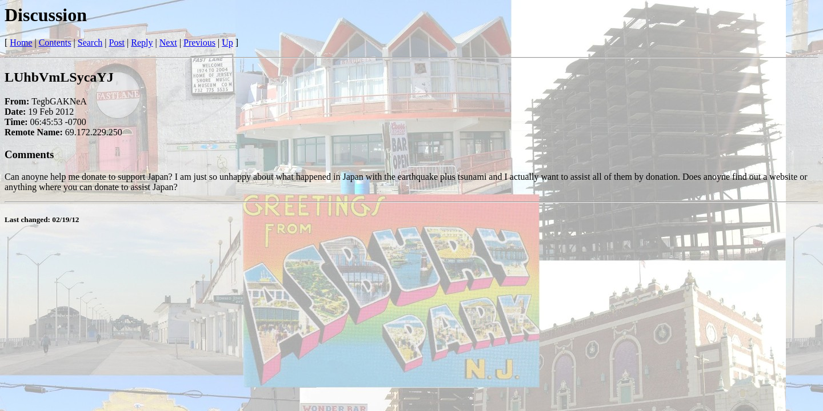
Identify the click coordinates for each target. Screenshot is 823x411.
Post (117, 42)
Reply (142, 42)
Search (90, 42)
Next (168, 42)
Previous (199, 42)
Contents (55, 42)
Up (227, 42)
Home (21, 42)
